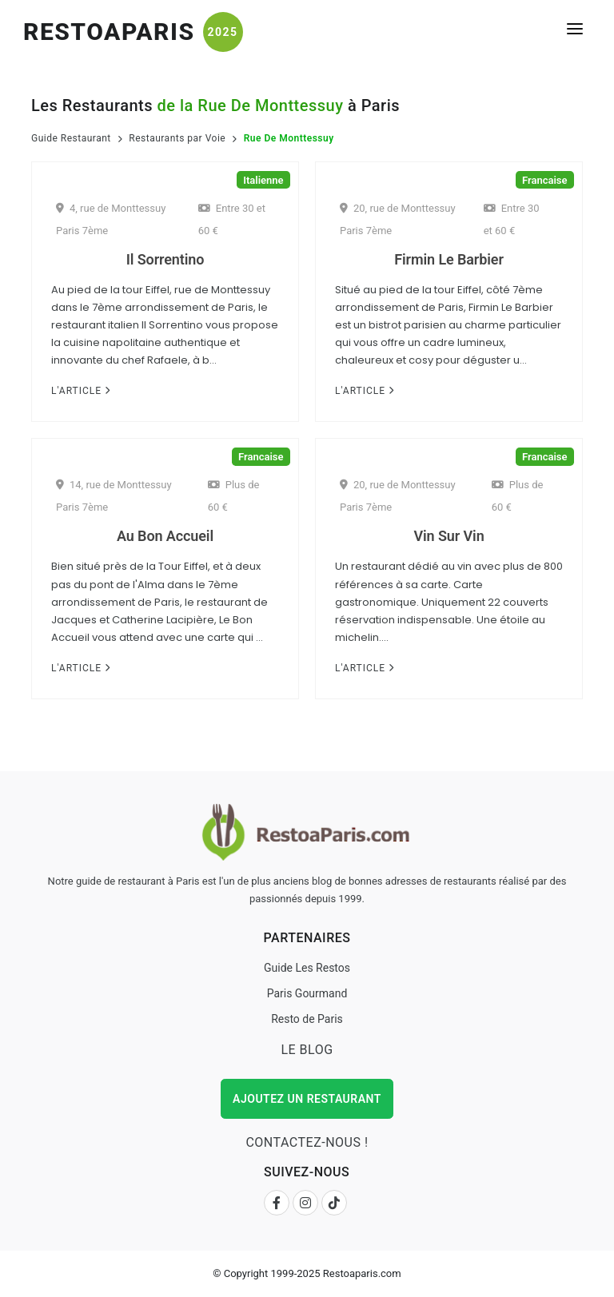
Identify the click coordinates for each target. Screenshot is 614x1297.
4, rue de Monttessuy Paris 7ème (110, 219)
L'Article (80, 390)
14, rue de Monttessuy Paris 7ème (114, 496)
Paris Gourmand (307, 993)
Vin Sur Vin (448, 535)
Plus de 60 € (234, 496)
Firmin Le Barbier (449, 259)
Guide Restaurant (71, 138)
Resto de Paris (307, 1019)
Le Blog (307, 1049)
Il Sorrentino (165, 259)
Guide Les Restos (307, 967)
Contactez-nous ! (306, 1142)
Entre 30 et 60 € (231, 219)
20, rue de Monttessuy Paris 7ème (398, 219)
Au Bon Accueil (165, 535)
